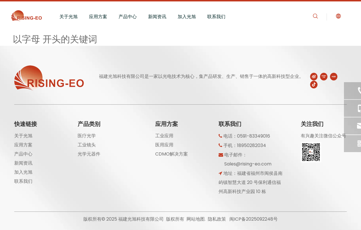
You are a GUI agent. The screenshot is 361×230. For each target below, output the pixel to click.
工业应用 (164, 135)
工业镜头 (87, 145)
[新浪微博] (314, 76)
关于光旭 (68, 16)
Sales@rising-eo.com (247, 164)
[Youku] (323, 76)
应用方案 (98, 16)
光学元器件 (89, 154)
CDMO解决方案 (171, 154)
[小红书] (333, 76)
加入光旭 (187, 16)
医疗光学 (87, 135)
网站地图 (195, 219)
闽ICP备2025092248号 (253, 219)
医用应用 (164, 145)
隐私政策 (217, 219)
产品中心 (128, 16)
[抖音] (314, 84)
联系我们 (216, 16)
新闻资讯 (157, 16)
